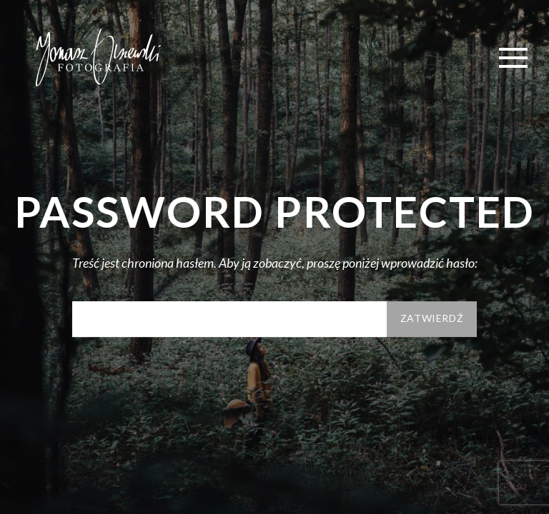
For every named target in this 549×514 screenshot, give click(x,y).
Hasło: (229, 319)
